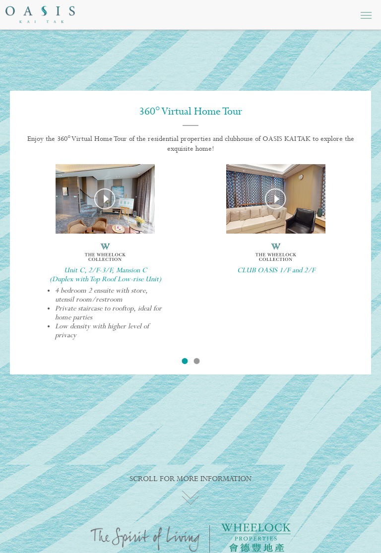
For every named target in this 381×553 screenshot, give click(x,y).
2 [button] (196, 361)
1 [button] (184, 361)
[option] (105, 256)
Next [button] (348, 246)
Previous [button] (32, 246)
